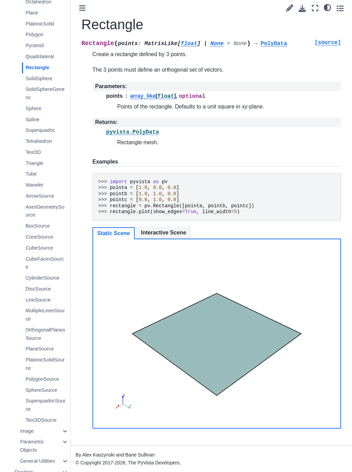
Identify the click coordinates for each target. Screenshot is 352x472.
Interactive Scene (163, 232)
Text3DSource (40, 420)
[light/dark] (327, 7)
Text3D (33, 152)
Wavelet (34, 185)
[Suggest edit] (289, 8)
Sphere (33, 108)
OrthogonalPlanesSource (45, 334)
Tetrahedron (38, 141)
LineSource (38, 300)
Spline (32, 119)
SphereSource (41, 390)
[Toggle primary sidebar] (82, 8)
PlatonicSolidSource (45, 364)
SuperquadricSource (45, 405)
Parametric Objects (32, 446)
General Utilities (37, 461)
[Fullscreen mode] (315, 8)
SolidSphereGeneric (45, 93)
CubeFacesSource (44, 263)
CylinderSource (42, 278)
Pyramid (34, 45)
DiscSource (38, 289)
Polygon (34, 34)
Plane (31, 12)
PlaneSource (39, 349)
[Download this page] (302, 8)
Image (27, 431)
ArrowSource (39, 196)
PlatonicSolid (39, 24)
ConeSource (39, 237)
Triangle (34, 163)
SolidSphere (38, 78)
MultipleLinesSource (45, 315)
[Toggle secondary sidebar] (340, 8)
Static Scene (113, 233)
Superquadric (40, 130)
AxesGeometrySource (44, 211)
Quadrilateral (39, 56)
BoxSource (37, 226)
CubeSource (39, 248)
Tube (30, 174)
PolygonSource (42, 379)
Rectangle (37, 67)
